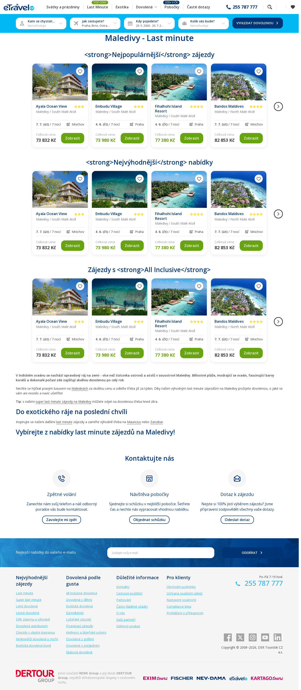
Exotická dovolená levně (33, 645)
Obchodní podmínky (181, 587)
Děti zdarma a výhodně (33, 619)
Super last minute (28, 600)
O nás (120, 613)
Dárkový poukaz (128, 626)
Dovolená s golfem (80, 639)
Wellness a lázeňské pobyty (86, 632)
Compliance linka (179, 606)
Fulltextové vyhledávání (270, 7)
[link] (72, 138)
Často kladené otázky (132, 606)
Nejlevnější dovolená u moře (37, 639)
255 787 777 (245, 7)
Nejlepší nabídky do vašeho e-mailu (46, 552)
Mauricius (134, 422)
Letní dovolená (27, 606)
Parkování (123, 600)
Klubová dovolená (79, 652)
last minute (64, 422)
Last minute (24, 593)
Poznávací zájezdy (79, 626)
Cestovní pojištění (129, 593)
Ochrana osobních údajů (185, 593)
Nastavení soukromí (181, 600)
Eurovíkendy (75, 613)
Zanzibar (156, 422)
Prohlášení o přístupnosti (185, 613)
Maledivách (80, 388)
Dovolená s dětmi (79, 600)
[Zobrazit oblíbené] (293, 7)
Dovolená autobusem (32, 626)
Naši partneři (125, 619)
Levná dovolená (27, 613)
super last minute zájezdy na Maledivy (63, 401)
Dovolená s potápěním (83, 645)
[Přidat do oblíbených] (80, 71)
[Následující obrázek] (278, 106)
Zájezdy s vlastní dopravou (35, 632)
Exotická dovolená (79, 606)
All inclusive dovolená (81, 593)
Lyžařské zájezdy (78, 619)
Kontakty (122, 587)
